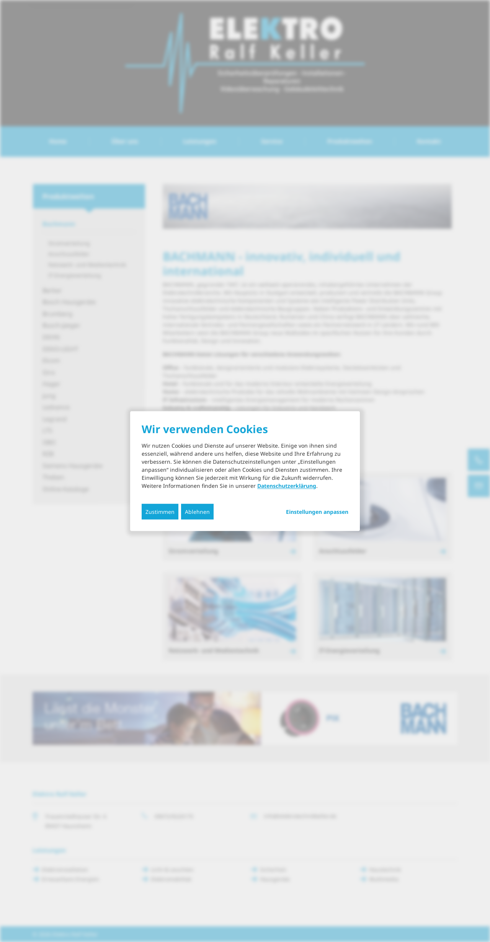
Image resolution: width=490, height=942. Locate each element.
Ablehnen (197, 511)
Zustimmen (160, 511)
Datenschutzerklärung (286, 485)
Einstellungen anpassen (317, 511)
